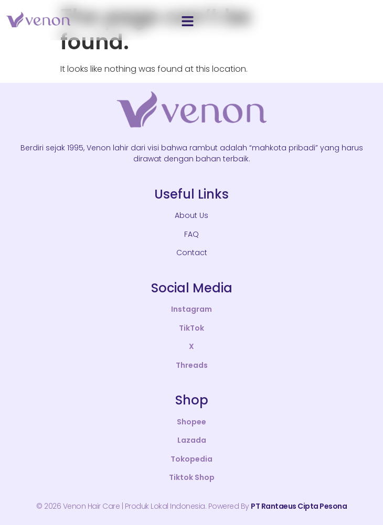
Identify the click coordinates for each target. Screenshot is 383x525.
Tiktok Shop (192, 477)
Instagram (191, 309)
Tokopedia (191, 459)
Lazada (191, 440)
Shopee (191, 422)
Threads (192, 365)
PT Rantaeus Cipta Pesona (299, 506)
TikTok (191, 328)
